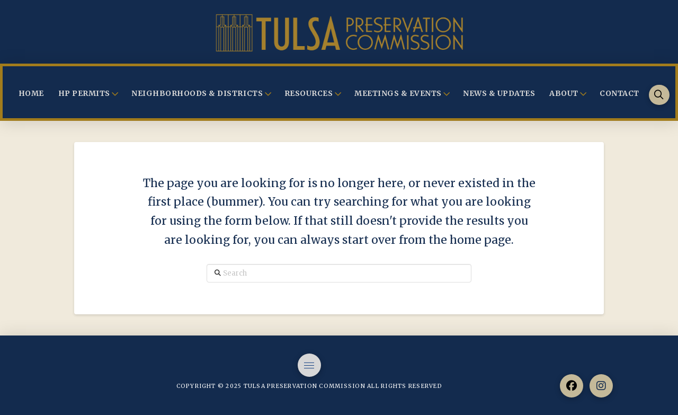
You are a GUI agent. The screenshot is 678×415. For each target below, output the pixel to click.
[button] (659, 95)
